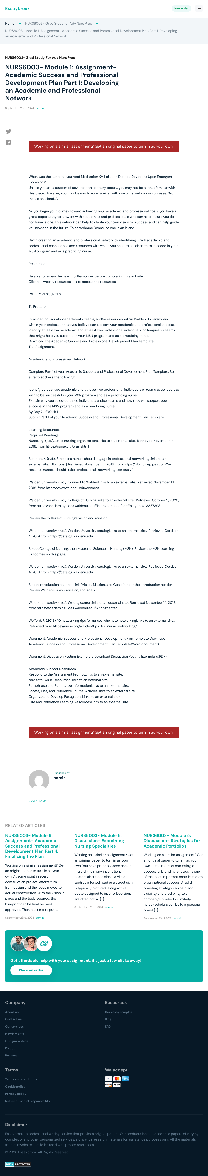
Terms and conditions (21, 1079)
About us (12, 1012)
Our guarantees (16, 1041)
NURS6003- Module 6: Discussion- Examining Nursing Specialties (99, 841)
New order (181, 9)
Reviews (11, 1055)
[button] (10, 131)
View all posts (38, 801)
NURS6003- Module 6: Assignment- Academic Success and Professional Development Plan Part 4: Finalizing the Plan (32, 846)
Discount (12, 1048)
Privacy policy (15, 1094)
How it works (14, 1034)
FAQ (108, 1026)
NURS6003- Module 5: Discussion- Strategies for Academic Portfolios (172, 841)
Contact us (13, 1019)
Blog (108, 1019)
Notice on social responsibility (27, 1101)
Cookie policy (15, 1086)
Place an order (31, 970)
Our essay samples (118, 1012)
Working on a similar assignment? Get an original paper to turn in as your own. (104, 146)
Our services (14, 1026)
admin (40, 108)
